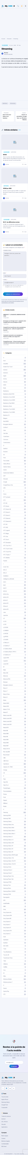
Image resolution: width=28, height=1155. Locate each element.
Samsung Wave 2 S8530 (9, 891)
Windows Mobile (7, 979)
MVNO (5, 155)
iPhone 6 (5, 606)
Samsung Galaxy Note (8, 827)
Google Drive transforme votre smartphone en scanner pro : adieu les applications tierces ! (14, 329)
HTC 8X (5, 503)
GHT (4, 475)
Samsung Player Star (8, 879)
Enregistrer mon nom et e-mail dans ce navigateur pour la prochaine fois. (14, 286)
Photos (5, 794)
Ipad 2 (4, 588)
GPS (4, 488)
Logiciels (5, 660)
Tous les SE (6, 955)
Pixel (4, 797)
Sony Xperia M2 (7, 918)
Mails (4, 670)
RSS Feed (3, 1146)
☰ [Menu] (25, 6)
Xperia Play (6, 991)
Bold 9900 (6, 421)
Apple (4, 375)
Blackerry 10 (6, 415)
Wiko (4, 976)
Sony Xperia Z (6, 933)
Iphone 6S (5, 609)
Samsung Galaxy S (7, 836)
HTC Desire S (6, 512)
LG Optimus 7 (6, 645)
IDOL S (5, 569)
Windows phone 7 (7, 982)
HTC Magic (6, 533)
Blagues (5, 418)
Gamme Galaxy (7, 466)
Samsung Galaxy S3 (8, 845)
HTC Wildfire (6, 557)
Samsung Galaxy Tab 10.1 (9, 861)
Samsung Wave (7, 888)
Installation (5, 576)
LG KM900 (6, 630)
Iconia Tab (6, 566)
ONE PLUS (5, 761)
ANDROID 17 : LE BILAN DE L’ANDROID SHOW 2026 (14, 315)
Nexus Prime (6, 694)
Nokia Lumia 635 (7, 715)
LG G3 (4, 621)
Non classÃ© (6, 751)
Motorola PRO (6, 679)
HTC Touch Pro (7, 551)
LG (4, 618)
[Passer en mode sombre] (21, 6)
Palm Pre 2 (6, 785)
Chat (4, 430)
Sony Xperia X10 (7, 930)
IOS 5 (4, 582)
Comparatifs (4, 1107)
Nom (4, 273)
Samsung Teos (7, 885)
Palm (4, 779)
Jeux (4, 612)
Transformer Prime (7, 958)
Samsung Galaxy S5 (8, 851)
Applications (4, 1127)
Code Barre (6, 436)
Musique (5, 682)
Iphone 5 (5, 600)
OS (4, 773)
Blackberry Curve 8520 (9, 397)
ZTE (4, 994)
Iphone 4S (5, 597)
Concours (5, 439)
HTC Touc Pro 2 (7, 545)
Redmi (4, 806)
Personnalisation (7, 791)
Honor (4, 494)
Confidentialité (5, 1143)
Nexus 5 (5, 688)
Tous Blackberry (7, 952)
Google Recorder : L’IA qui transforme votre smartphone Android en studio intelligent (14, 342)
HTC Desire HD (7, 509)
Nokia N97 (6, 745)
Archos (5, 378)
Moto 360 (5, 673)
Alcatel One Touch (7, 366)
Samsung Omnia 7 (7, 873)
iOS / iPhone (4, 1121)
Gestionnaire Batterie (8, 472)
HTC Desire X (6, 515)
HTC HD (5, 524)
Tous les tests (4, 1096)
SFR (4, 900)
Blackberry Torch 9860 (9, 412)
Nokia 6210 (6, 706)
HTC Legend (6, 530)
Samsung (5, 812)
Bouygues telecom (8, 424)
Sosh (4, 936)
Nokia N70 (6, 727)
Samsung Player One (8, 876)
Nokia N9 (5, 736)
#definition (5, 103)
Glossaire (9, 38)
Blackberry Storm (7, 406)
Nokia (4, 700)
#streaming (12, 103)
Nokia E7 (5, 712)
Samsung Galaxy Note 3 (9, 833)
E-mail (5, 279)
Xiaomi (5, 988)
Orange (5, 770)
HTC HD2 (5, 527)
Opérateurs (6, 764)
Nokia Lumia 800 (7, 718)
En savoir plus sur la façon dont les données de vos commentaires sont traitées (14, 301)
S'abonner (14, 1066)
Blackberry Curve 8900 (9, 400)
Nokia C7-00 (6, 709)
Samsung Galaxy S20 (8, 842)
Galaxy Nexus (6, 463)
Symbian (5, 942)
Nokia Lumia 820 (7, 721)
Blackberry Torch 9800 (9, 409)
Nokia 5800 (6, 703)
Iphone (5, 591)
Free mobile (6, 460)
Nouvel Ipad (6, 754)
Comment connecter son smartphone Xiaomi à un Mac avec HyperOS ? (13, 336)
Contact (3, 1138)
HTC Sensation (7, 542)
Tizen (4, 948)
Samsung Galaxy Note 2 (9, 830)
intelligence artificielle (8, 579)
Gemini (5, 469)
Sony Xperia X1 (7, 927)
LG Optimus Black (7, 648)
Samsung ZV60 (7, 894)
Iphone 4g (5, 594)
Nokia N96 (6, 742)
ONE (4, 757)
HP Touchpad (6, 497)
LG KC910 (5, 627)
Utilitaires (5, 964)
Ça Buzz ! (5, 427)
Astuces (5, 381)
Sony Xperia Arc (7, 912)
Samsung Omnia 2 (7, 870)
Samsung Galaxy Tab (8, 858)
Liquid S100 (6, 657)
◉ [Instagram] (10, 1088)
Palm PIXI (5, 782)
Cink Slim (5, 433)
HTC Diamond (6, 518)
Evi (4, 454)
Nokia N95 (6, 739)
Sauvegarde (6, 897)
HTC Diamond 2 (7, 521)
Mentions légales (5, 1141)
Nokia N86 (6, 733)
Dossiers (5, 451)
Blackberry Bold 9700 (8, 394)
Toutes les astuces (6, 1116)
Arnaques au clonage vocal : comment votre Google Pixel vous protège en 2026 (14, 321)
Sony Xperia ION (7, 915)
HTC (4, 500)
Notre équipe (4, 1135)
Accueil (3, 38)
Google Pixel (4, 1104)
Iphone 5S (5, 603)
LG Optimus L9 (6, 654)
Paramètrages (6, 788)
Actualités (5, 363)
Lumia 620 (5, 663)
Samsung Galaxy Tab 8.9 (9, 864)
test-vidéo (5, 945)
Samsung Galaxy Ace (8, 824)
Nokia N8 (5, 730)
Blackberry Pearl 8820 (8, 403)
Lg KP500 (5, 636)
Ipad (4, 585)
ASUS (4, 385)
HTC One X (6, 539)
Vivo (4, 970)
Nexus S (5, 697)
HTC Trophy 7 (6, 554)
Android (5, 369)
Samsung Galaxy (7, 821)
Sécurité (3, 1124)
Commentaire (7, 250)
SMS (4, 906)
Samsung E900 (7, 815)
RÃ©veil (5, 803)
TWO (4, 961)
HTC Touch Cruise (7, 548)
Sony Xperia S (6, 921)
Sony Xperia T (7, 924)
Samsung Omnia (7, 867)
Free (4, 457)
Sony (4, 909)
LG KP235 (5, 633)
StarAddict (5, 939)
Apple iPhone (4, 1099)
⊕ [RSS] (13, 1088)
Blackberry (6, 391)
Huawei (5, 560)
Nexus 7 (5, 691)
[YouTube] (6, 1088)
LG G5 (4, 624)
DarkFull (5, 448)
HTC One (5, 536)
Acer (4, 360)
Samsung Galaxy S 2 (8, 839)
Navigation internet (8, 685)
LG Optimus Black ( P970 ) (9, 651)
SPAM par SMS (7, 188)
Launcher (5, 615)
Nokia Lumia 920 (7, 724)
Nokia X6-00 (6, 748)
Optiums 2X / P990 (8, 767)
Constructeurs (6, 442)
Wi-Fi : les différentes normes (11, 222)
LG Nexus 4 (6, 642)
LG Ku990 (5, 639)
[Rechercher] (18, 6)
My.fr (8, 6)
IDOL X (5, 573)
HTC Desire (6, 506)
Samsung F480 (7, 818)
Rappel (5, 800)
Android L (5, 372)
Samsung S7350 (7, 882)
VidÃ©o (5, 967)
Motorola (5, 676)
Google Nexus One (8, 485)
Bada (4, 388)
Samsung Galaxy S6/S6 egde (10, 854)
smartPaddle (6, 903)
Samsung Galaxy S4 (8, 848)
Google (5, 482)
